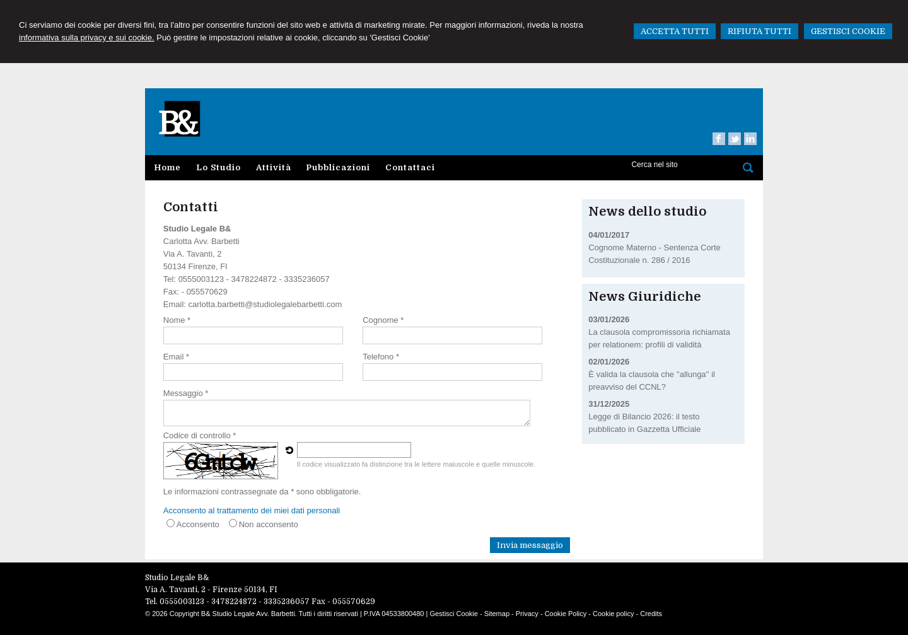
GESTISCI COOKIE (848, 31)
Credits (651, 613)
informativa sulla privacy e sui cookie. (86, 37)
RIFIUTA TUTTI (759, 31)
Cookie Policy (566, 613)
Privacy (527, 613)
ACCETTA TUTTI (675, 31)
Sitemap (496, 613)
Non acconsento (268, 524)
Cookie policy (613, 613)
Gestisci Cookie (453, 613)
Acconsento (198, 524)
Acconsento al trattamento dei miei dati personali (251, 510)
